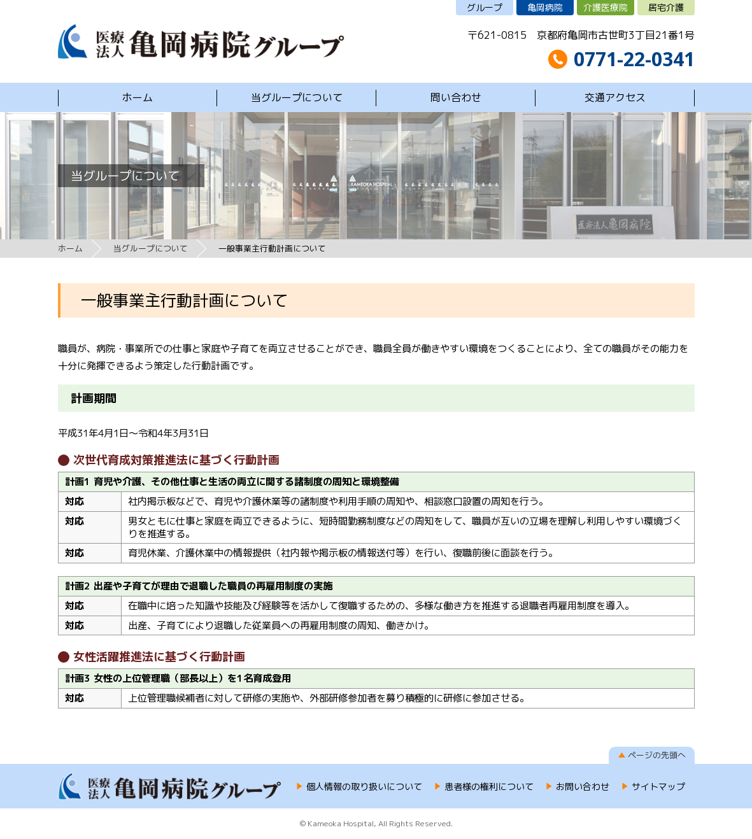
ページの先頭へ (657, 755)
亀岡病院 (545, 7)
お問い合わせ (582, 786)
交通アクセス (615, 97)
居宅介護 (666, 7)
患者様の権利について (489, 786)
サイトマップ (658, 786)
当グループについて (297, 97)
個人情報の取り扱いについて (364, 786)
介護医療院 (605, 7)
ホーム (137, 97)
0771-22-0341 (634, 59)
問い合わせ (455, 97)
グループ (484, 7)
